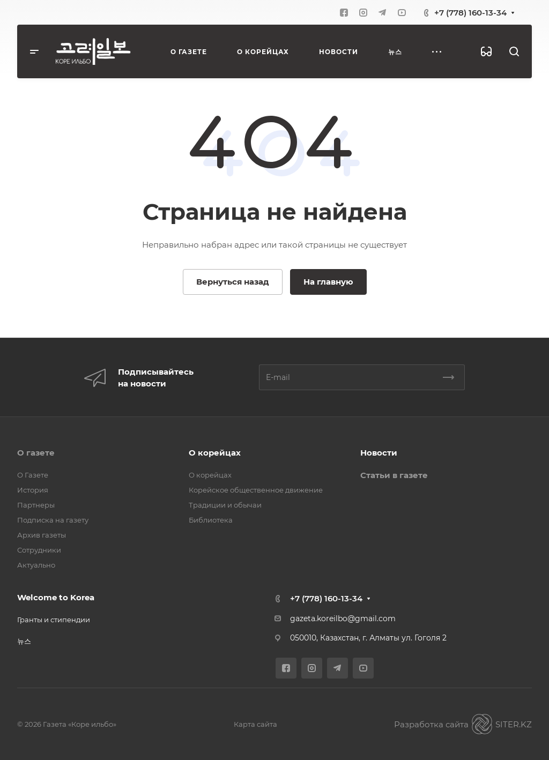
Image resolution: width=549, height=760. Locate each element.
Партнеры (36, 505)
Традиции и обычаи (225, 505)
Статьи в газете (394, 475)
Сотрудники (39, 550)
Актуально (36, 565)
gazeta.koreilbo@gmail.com (343, 618)
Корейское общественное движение (256, 490)
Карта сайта (255, 724)
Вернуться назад (232, 282)
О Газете (32, 475)
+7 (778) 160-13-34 (470, 13)
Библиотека (211, 520)
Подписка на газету (52, 520)
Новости (378, 453)
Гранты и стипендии (53, 619)
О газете (36, 453)
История (32, 490)
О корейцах (215, 453)
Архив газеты (41, 535)
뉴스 (24, 641)
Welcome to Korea (55, 597)
